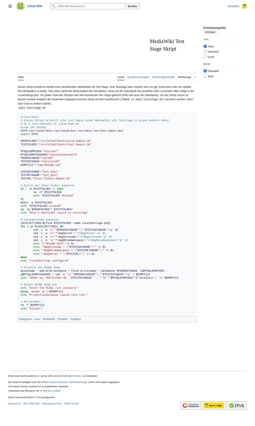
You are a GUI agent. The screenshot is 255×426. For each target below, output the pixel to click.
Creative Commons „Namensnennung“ (67, 382)
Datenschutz (14, 403)
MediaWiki (49, 318)
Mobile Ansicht (71, 403)
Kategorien (25, 318)
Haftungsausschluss (52, 403)
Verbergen (210, 32)
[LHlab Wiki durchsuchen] (88, 6)
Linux (37, 318)
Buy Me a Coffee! (52, 390)
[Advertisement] (84, 45)
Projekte (62, 318)
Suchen (132, 6)
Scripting (75, 318)
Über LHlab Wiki (31, 403)
